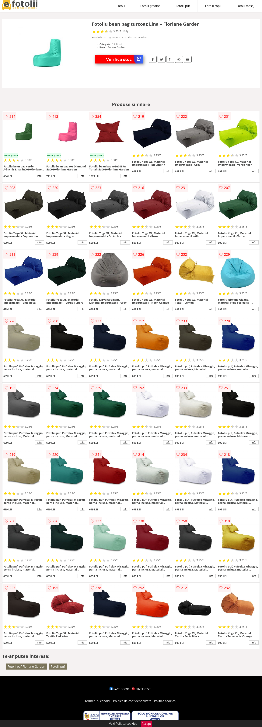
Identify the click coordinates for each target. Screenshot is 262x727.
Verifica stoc (124, 59)
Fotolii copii (213, 6)
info (39, 175)
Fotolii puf (183, 6)
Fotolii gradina (150, 6)
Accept (146, 724)
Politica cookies (165, 701)
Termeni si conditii (97, 701)
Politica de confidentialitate (132, 701)
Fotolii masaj (245, 6)
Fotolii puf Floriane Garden (26, 666)
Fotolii (121, 6)
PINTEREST (141, 689)
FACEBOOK (119, 689)
